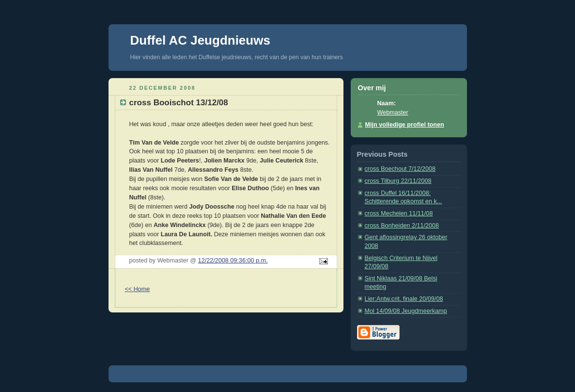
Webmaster (392, 112)
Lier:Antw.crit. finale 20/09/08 (404, 298)
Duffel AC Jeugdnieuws (200, 40)
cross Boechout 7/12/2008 (400, 168)
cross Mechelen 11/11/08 (399, 213)
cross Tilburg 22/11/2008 (398, 181)
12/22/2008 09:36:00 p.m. (233, 260)
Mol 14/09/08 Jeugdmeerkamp (406, 311)
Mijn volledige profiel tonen (404, 124)
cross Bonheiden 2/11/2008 (402, 225)
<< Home (137, 289)
